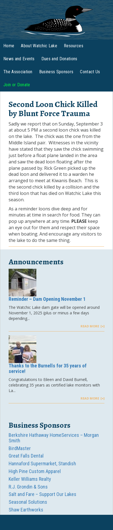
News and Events (19, 58)
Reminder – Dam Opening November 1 (47, 299)
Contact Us (90, 71)
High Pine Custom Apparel (35, 471)
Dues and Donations (59, 58)
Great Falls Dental (26, 456)
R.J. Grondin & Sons (28, 487)
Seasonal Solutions (28, 502)
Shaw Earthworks (26, 510)
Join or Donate (16, 84)
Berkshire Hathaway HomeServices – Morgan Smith (54, 437)
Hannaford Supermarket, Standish (42, 463)
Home (8, 45)
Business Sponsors (56, 71)
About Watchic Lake (39, 45)
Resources (73, 45)
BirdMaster (20, 448)
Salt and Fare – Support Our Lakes (42, 494)
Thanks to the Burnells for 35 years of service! (48, 368)
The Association (17, 71)
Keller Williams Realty (30, 479)
